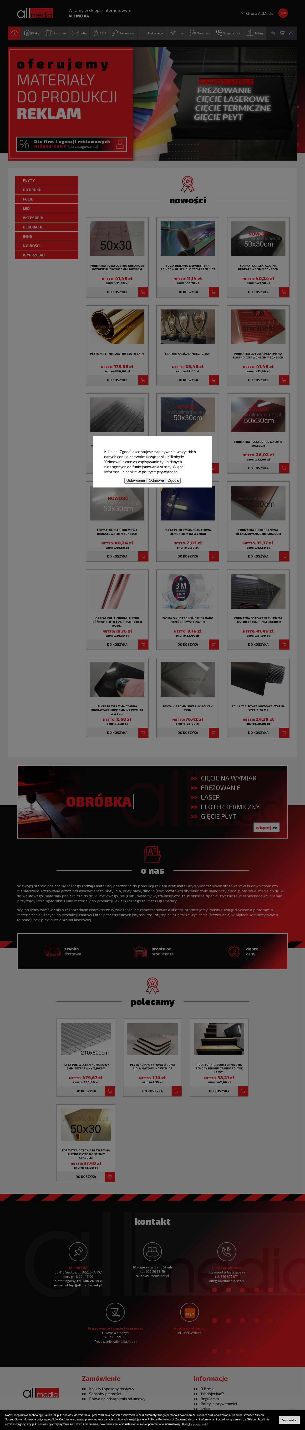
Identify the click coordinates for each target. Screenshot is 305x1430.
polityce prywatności (160, 471)
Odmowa (156, 480)
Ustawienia (135, 480)
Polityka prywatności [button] (195, 1424)
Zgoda (173, 480)
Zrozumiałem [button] (289, 1420)
